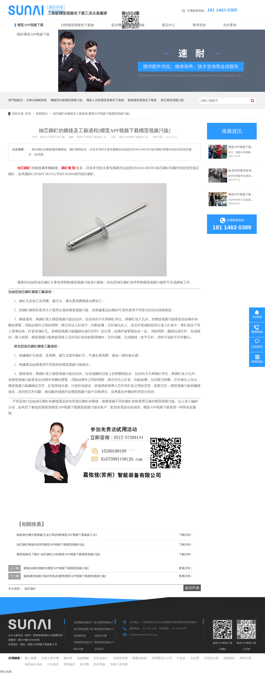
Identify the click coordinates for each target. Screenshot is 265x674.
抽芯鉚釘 (30, 588)
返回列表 (192, 588)
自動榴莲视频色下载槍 (77, 25)
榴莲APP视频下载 (30, 25)
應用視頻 (199, 25)
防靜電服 (99, 664)
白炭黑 (194, 658)
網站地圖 (78, 648)
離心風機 (30, 658)
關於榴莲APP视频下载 (33, 34)
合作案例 (229, 25)
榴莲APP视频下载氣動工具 (42, 644)
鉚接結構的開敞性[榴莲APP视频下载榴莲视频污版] (56, 568)
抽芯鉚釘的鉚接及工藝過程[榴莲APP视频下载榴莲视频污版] (91, 113)
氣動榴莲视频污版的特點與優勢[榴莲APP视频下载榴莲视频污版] (65, 576)
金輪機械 (83, 658)
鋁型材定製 (211, 658)
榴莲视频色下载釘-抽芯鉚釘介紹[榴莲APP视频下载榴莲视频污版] (58, 554)
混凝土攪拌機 (50, 658)
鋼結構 (68, 658)
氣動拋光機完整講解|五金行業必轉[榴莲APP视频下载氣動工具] (57, 534)
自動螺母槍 (79, 635)
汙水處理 (53, 664)
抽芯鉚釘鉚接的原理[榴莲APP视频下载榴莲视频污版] (51, 544)
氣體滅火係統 (33, 664)
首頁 (28, 113)
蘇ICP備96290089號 (29, 639)
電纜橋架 (229, 658)
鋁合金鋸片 (101, 658)
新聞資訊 (42, 113)
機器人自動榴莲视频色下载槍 (105, 100)
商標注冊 (245, 658)
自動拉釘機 (100, 635)
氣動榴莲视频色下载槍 (142, 100)
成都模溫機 (120, 658)
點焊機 (84, 664)
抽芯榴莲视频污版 (172, 100)
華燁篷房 (69, 664)
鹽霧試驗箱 (139, 658)
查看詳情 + (186, 568)
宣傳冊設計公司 (162, 658)
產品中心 (168, 25)
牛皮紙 (181, 658)
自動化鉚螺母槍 (36, 100)
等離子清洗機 (119, 664)
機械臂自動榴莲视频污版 (66, 100)
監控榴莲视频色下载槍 (128, 25)
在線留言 (99, 648)
